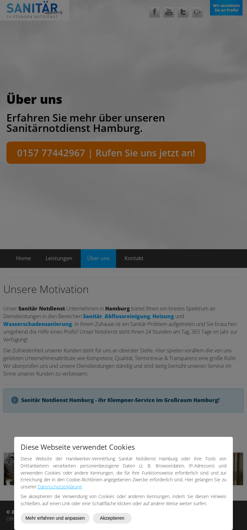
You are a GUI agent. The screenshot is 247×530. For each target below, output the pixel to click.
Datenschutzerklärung (60, 487)
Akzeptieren (112, 518)
